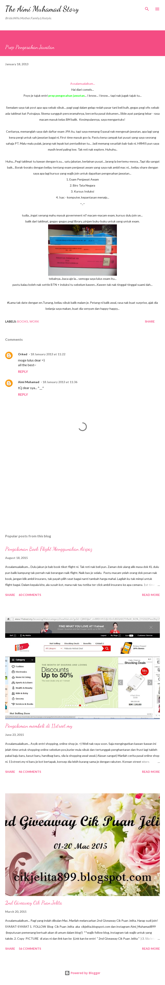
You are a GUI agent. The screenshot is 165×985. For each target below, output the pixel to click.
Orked (22, 354)
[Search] (147, 7)
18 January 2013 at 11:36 (60, 382)
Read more (151, 595)
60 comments (30, 595)
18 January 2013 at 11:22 (48, 354)
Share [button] (150, 321)
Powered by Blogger (82, 973)
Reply (23, 371)
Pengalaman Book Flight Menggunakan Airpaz (48, 549)
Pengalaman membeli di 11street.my (38, 726)
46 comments (30, 771)
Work (34, 321)
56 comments (30, 948)
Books (22, 321)
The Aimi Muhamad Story (42, 8)
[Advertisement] (82, 490)
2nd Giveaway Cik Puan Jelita (33, 903)
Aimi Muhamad (28, 382)
